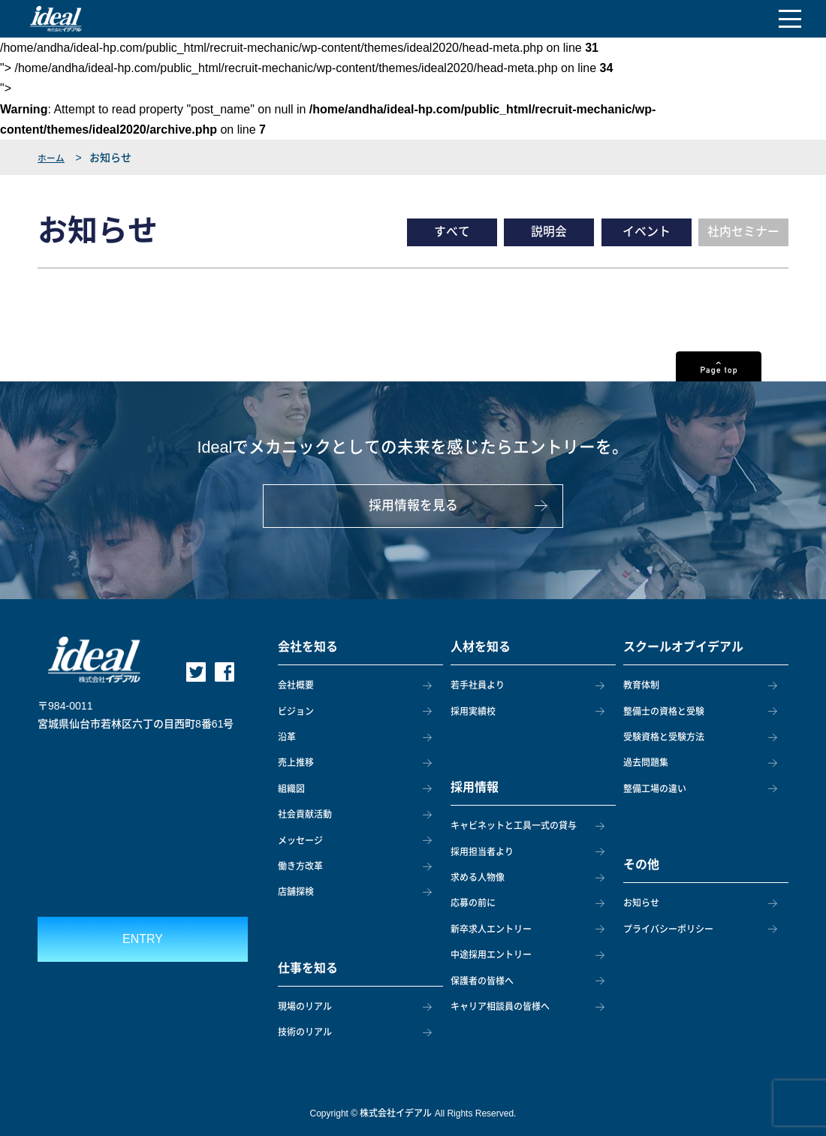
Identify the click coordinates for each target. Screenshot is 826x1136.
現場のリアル (305, 1007)
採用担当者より (482, 852)
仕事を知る (308, 968)
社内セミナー (743, 232)
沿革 (287, 737)
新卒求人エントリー (491, 929)
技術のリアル (305, 1032)
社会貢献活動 (305, 814)
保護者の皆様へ (482, 981)
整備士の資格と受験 (663, 712)
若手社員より (478, 685)
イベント (647, 232)
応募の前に (473, 903)
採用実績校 (473, 712)
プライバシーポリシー (668, 929)
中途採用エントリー (491, 955)
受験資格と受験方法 (663, 737)
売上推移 (296, 763)
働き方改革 (300, 866)
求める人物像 (478, 877)
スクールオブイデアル (683, 646)
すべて (452, 232)
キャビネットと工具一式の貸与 (514, 826)
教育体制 (641, 685)
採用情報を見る (413, 513)
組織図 (291, 789)
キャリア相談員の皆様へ (500, 1007)
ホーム (53, 158)
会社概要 (296, 685)
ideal (56, 19)
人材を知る (481, 646)
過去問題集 (645, 763)
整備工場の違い (654, 789)
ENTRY (142, 939)
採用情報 (475, 787)
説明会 (549, 232)
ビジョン (296, 712)
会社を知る (308, 646)
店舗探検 (296, 892)
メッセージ (300, 841)
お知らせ (641, 903)
